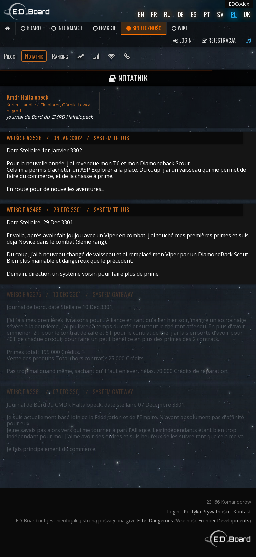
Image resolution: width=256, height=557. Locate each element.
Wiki (179, 28)
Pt (207, 14)
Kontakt (242, 511)
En (141, 14)
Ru (167, 14)
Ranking (60, 56)
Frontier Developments (223, 520)
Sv (220, 14)
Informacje (67, 28)
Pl (234, 14)
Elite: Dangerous (155, 520)
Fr (154, 14)
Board (31, 28)
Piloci (10, 56)
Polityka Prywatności (206, 511)
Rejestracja (219, 40)
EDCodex (239, 4)
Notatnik (34, 56)
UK (247, 14)
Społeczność (143, 28)
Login (182, 40)
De (181, 14)
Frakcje (104, 28)
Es (194, 14)
